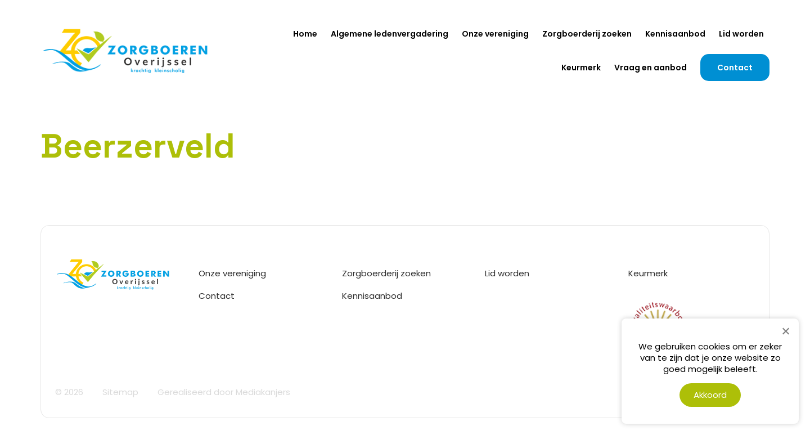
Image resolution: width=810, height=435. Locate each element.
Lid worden (741, 33)
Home (305, 33)
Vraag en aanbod (650, 67)
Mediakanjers (263, 392)
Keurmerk (581, 67)
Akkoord (710, 395)
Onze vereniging (495, 33)
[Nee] (785, 331)
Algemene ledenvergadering (389, 33)
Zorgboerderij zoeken (587, 33)
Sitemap (120, 392)
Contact (735, 67)
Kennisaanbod (675, 33)
